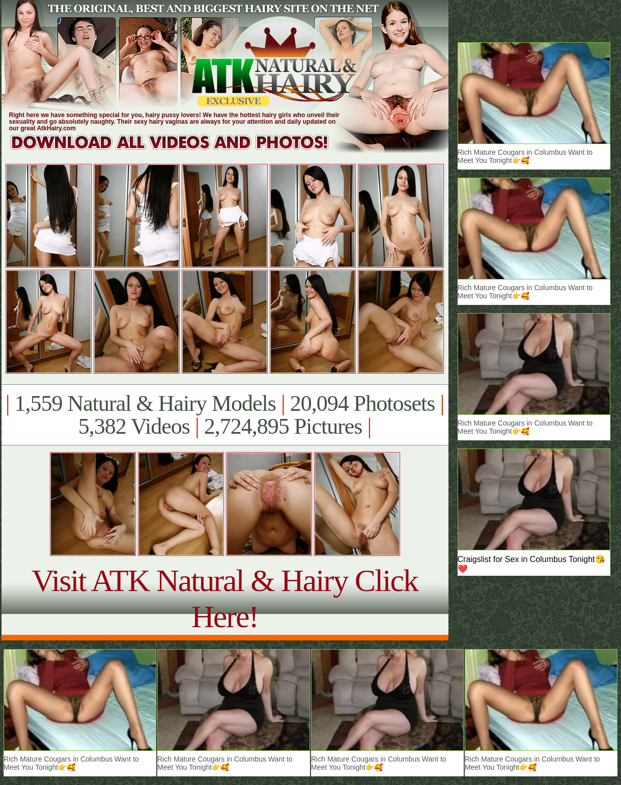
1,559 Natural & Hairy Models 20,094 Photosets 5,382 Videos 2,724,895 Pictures (225, 415)
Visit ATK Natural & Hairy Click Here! (225, 598)
